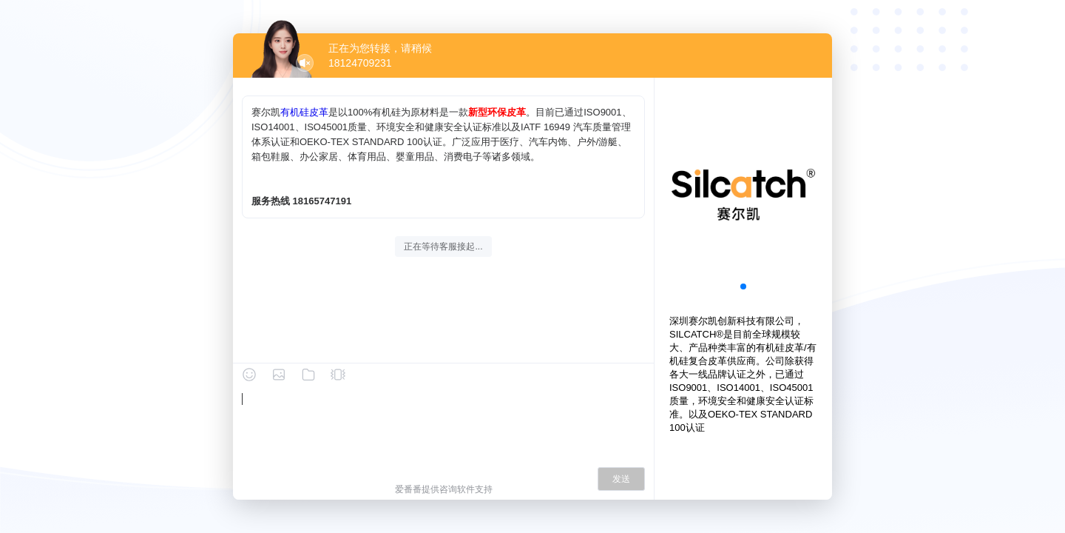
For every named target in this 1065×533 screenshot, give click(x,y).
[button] (743, 286)
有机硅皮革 (304, 112)
